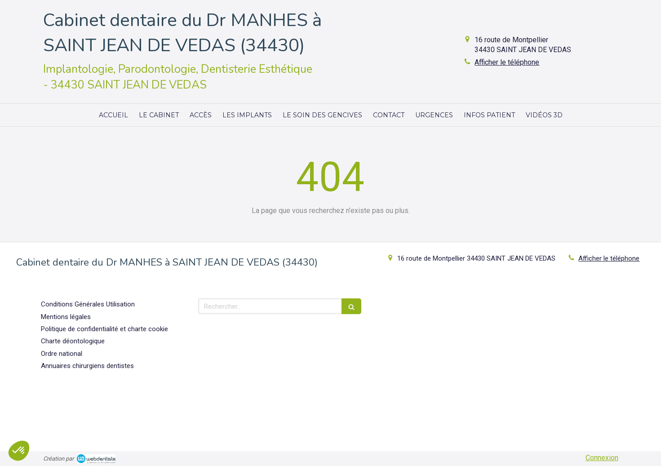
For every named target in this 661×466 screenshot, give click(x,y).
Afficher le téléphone (507, 62)
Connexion (602, 457)
